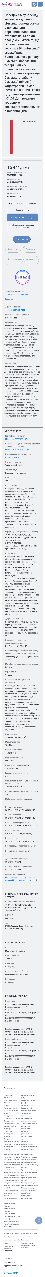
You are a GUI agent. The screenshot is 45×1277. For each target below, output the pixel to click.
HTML (7, 457)
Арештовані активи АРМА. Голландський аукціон (11, 1102)
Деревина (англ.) (27, 1198)
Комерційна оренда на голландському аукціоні (12, 1146)
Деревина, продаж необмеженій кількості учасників (29, 1245)
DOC (18, 457)
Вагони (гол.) (25, 1126)
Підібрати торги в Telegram (22, 217)
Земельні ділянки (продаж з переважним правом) (12, 1216)
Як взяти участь (22, 210)
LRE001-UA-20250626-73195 (17, 450)
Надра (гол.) (25, 1193)
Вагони (6, 1243)
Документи (30, 249)
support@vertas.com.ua (12, 1266)
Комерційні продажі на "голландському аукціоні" (12, 1167)
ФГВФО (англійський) (11, 1237)
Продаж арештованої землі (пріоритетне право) (11, 1193)
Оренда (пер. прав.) (28, 1105)
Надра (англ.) (26, 1196)
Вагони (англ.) (26, 1128)
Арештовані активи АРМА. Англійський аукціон (11, 1110)
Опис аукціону (22, 239)
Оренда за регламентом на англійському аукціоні (29, 1144)
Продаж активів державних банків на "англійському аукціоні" (29, 1120)
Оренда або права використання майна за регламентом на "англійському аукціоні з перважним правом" (29, 1154)
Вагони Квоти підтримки (8, 1247)
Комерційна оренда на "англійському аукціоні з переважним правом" (12, 1159)
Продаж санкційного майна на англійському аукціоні (29, 1172)
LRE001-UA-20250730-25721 (16, 294)
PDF (13, 457)
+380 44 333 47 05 (11, 1262)
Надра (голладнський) (29, 1233)
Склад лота (13, 249)
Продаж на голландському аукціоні (9, 1133)
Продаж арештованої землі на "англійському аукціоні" (12, 1185)
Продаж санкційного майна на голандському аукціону (29, 1164)
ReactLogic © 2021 (11, 1273)
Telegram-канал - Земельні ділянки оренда (22, 226)
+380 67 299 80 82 (11, 1259)
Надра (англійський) (28, 1237)
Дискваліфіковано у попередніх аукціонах (21, 260)
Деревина (24, 1240)
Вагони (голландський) (12, 1240)
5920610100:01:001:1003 (14, 310)
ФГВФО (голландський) (12, 1233)
